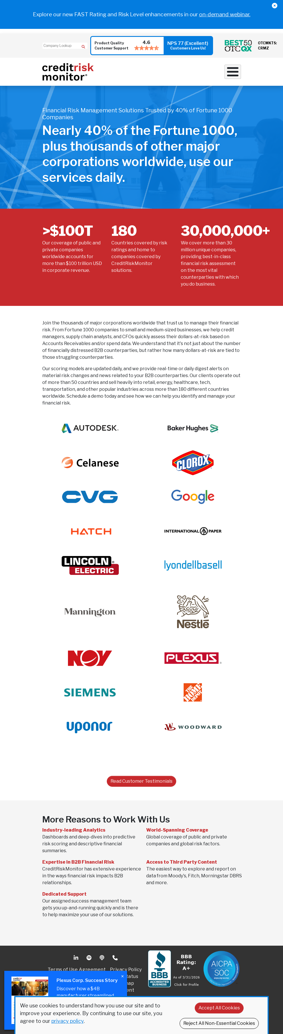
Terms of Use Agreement (77, 969)
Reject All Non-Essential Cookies (219, 1023)
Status (130, 976)
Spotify (90, 958)
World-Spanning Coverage (177, 830)
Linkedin (77, 958)
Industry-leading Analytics (73, 830)
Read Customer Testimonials (141, 781)
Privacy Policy (126, 969)
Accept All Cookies (219, 1008)
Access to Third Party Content (181, 862)
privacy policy (67, 1021)
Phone (116, 958)
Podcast (102, 958)
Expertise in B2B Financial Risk (78, 862)
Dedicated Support (64, 894)
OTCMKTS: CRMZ (267, 45)
